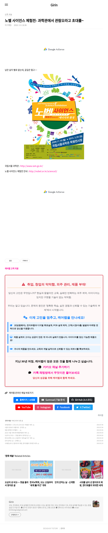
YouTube (24, 407)
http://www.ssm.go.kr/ (31, 166)
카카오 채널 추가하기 (56, 367)
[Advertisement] (54, 49)
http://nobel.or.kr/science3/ (43, 171)
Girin (54, 5)
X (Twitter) (83, 407)
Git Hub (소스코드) (81, 399)
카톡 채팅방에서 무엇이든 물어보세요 (56, 372)
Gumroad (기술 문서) (53, 399)
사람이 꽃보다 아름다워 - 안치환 (14, 427)
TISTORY (55, 528)
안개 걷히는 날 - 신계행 (12, 441)
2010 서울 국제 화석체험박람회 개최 (16, 433)
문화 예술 (8, 421)
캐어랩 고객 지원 (11, 268)
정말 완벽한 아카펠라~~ (12, 430)
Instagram (43, 407)
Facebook (63, 407)
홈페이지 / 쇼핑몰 (25, 399)
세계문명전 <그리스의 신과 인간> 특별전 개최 (18, 425)
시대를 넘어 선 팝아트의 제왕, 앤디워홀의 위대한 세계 (21, 443)
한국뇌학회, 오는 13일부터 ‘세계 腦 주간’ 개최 (18, 438)
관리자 (63, 528)
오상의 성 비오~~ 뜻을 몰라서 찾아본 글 (16, 435)
